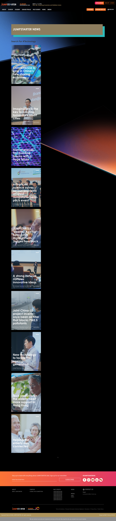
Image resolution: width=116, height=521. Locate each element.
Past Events (36, 9)
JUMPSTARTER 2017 (57, 499)
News (44, 9)
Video (72, 495)
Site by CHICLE (111, 515)
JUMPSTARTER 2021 (57, 495)
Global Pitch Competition (36, 491)
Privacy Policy (94, 509)
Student (17, 9)
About (4, 9)
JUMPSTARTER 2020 (57, 497)
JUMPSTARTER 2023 (57, 492)
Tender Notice (101, 509)
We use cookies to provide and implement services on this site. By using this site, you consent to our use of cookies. (58, 519)
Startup (10, 9)
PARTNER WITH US (100, 9)
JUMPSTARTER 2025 (57, 491)
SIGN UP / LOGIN (109, 3)
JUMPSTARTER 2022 (57, 494)
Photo (72, 497)
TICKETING (90, 9)
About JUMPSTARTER (17, 491)
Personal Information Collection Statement (74, 509)
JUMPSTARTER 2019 (57, 498)
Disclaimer (87, 509)
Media (49, 9)
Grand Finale (26, 9)
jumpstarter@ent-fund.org (89, 494)
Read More (36, 81)
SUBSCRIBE (69, 479)
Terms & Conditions (60, 509)
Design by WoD (102, 515)
